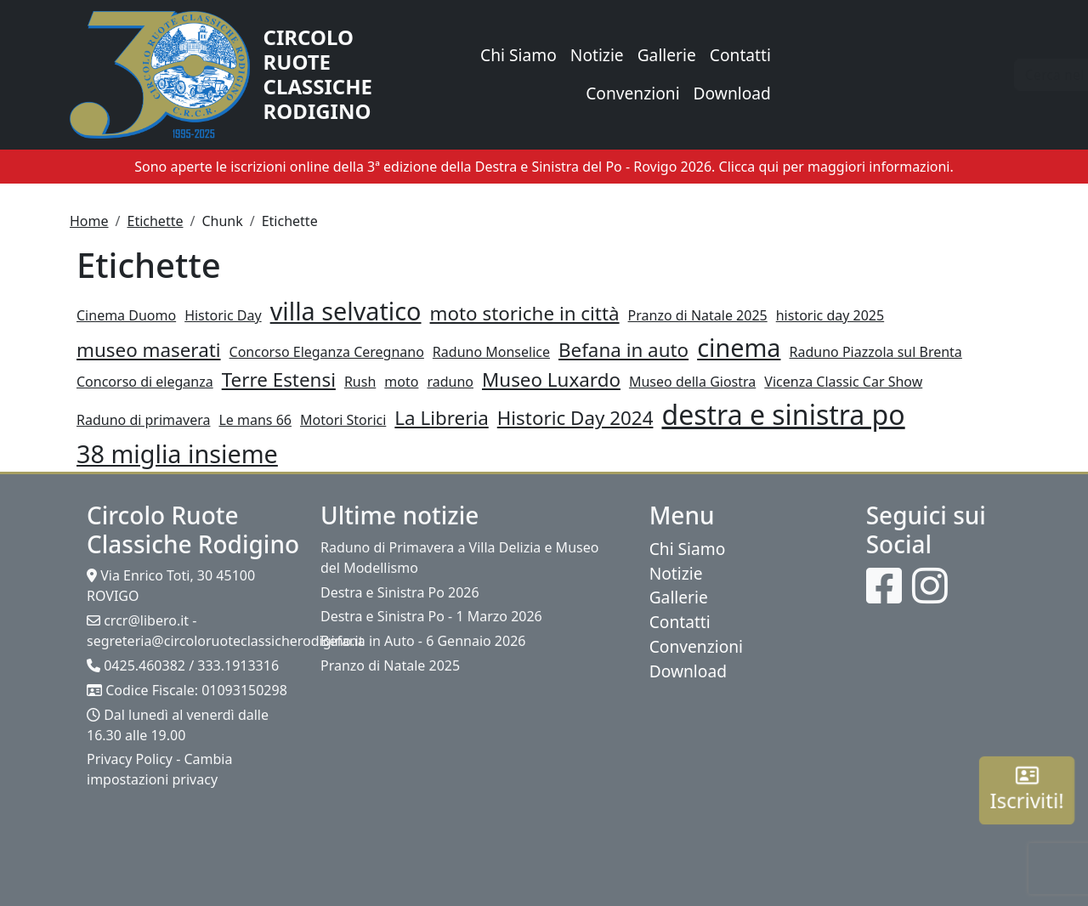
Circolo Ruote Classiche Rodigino (318, 74)
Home (89, 221)
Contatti (740, 54)
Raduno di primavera (143, 420)
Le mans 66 (255, 420)
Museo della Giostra (692, 381)
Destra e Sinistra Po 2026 (399, 592)
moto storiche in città (525, 313)
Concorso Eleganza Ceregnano (327, 352)
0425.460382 (144, 665)
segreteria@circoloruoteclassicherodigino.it (225, 640)
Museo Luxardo (551, 379)
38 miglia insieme (177, 453)
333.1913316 (238, 665)
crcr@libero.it (146, 620)
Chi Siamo (518, 54)
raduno (450, 381)
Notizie (597, 54)
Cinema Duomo (126, 315)
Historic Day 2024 (575, 418)
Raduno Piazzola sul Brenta (876, 352)
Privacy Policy (130, 759)
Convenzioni (632, 93)
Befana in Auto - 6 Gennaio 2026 (422, 640)
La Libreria (441, 418)
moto (401, 381)
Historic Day (223, 315)
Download (732, 93)
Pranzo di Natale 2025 (698, 315)
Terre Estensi (279, 379)
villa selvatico (346, 310)
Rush (360, 381)
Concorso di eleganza (144, 381)
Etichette (155, 221)
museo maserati (148, 350)
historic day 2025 (830, 315)
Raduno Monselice (491, 352)
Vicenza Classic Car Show (843, 381)
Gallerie (667, 54)
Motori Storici (343, 420)
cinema (738, 347)
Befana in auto (623, 350)
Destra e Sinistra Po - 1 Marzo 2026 (431, 616)
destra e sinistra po (782, 414)
